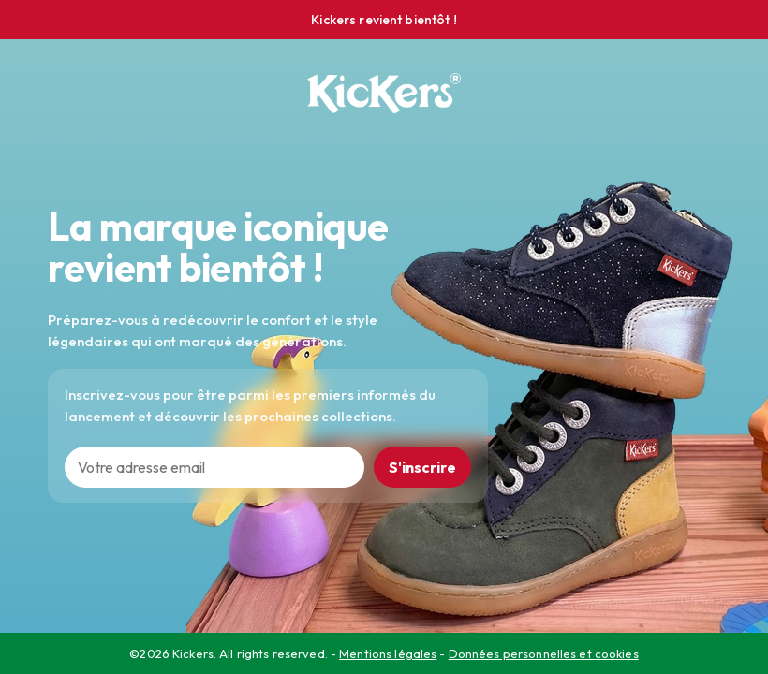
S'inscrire (422, 467)
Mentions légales (387, 653)
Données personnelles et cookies (544, 653)
